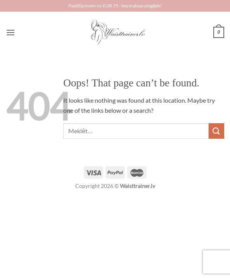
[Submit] (216, 130)
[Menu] (10, 32)
